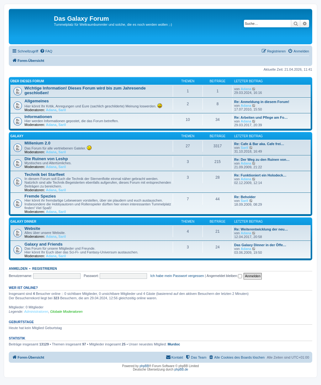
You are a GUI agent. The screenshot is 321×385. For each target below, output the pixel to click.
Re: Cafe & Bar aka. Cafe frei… (259, 144)
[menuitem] (46, 51)
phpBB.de (181, 369)
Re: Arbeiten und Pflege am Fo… (261, 117)
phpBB (144, 366)
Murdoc (174, 344)
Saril (62, 110)
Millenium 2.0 (37, 143)
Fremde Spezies (40, 196)
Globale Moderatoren (66, 311)
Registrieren (44, 268)
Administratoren (36, 311)
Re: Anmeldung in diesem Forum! (261, 102)
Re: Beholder (244, 197)
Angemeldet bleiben (224, 276)
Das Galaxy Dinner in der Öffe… (260, 245)
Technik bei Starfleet (44, 174)
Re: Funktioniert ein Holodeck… (260, 175)
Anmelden (18, 268)
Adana (246, 89)
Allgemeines (36, 101)
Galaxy (17, 136)
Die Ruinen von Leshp (46, 158)
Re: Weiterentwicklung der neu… (261, 229)
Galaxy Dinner (23, 221)
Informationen (38, 116)
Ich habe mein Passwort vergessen (177, 276)
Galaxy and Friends (43, 244)
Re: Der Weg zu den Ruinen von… (262, 159)
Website (32, 228)
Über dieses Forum (27, 81)
